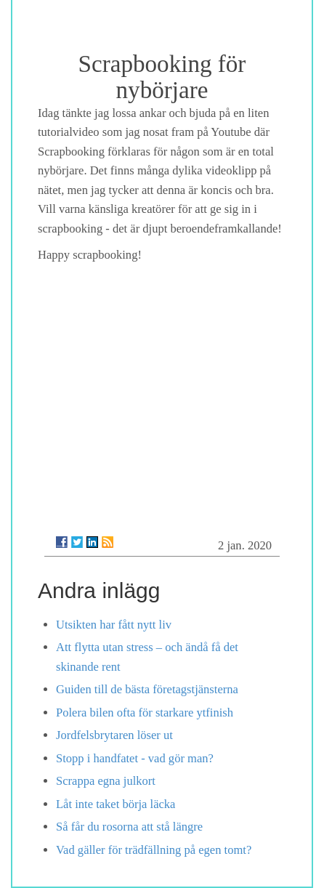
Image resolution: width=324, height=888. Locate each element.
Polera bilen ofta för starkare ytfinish (144, 712)
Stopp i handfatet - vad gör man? (135, 758)
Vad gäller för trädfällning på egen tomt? (153, 850)
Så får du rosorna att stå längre (129, 826)
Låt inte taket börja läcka (115, 804)
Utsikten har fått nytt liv (113, 624)
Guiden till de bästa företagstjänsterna (147, 689)
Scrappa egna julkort (105, 781)
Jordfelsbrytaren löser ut (114, 735)
